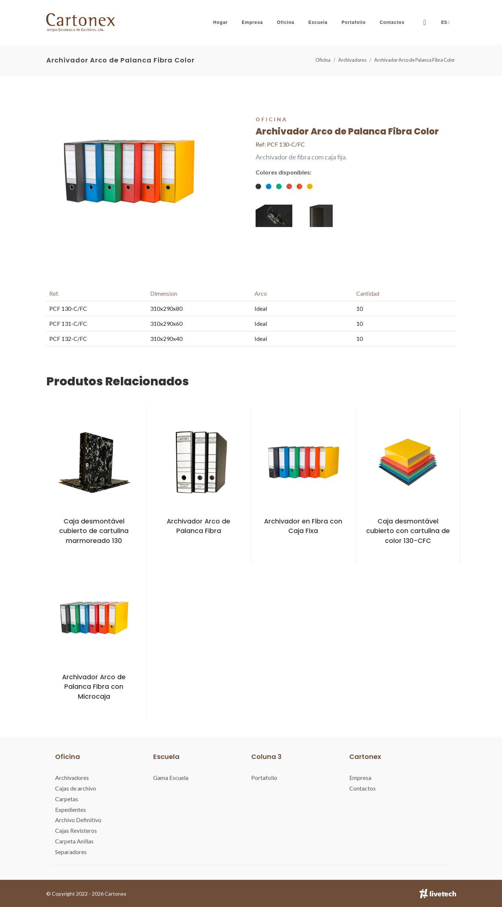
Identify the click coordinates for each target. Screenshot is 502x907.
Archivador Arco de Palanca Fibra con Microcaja (94, 687)
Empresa (360, 777)
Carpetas (66, 798)
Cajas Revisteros (76, 830)
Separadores (71, 851)
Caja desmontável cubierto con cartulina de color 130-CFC (408, 531)
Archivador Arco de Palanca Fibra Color (414, 60)
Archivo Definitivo (78, 819)
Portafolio (264, 777)
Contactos (362, 788)
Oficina (323, 60)
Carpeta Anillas (74, 841)
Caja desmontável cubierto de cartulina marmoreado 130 (94, 531)
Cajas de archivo (75, 788)
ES (446, 22)
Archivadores (352, 60)
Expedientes (70, 809)
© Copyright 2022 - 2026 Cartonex (86, 893)
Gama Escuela (170, 777)
